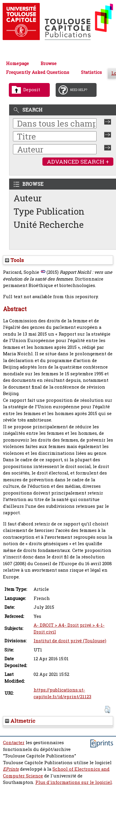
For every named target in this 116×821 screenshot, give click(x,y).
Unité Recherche (49, 224)
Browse (49, 63)
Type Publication (49, 211)
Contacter (13, 742)
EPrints (11, 769)
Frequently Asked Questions (37, 72)
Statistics (91, 72)
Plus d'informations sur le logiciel (73, 782)
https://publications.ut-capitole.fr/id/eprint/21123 (62, 693)
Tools (14, 260)
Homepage (17, 63)
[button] (107, 709)
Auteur (28, 198)
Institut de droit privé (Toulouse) (70, 641)
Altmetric (20, 720)
